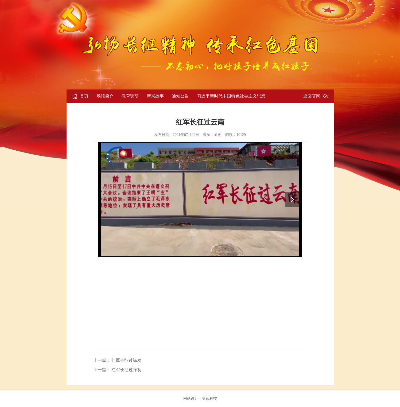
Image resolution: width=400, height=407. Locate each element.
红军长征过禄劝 (125, 360)
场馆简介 (105, 96)
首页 (84, 96)
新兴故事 (155, 96)
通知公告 (180, 96)
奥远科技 (209, 399)
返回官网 (311, 96)
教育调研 (130, 96)
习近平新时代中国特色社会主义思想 (231, 96)
